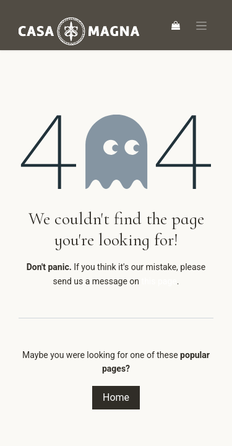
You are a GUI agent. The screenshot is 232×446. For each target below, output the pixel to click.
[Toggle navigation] (201, 25)
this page (159, 281)
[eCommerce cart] (175, 25)
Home (116, 397)
